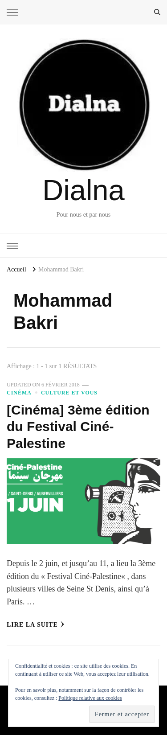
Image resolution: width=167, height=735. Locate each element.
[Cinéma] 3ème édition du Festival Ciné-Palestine (78, 426)
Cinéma (19, 393)
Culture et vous (69, 393)
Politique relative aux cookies (90, 698)
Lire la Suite (36, 624)
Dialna (83, 190)
